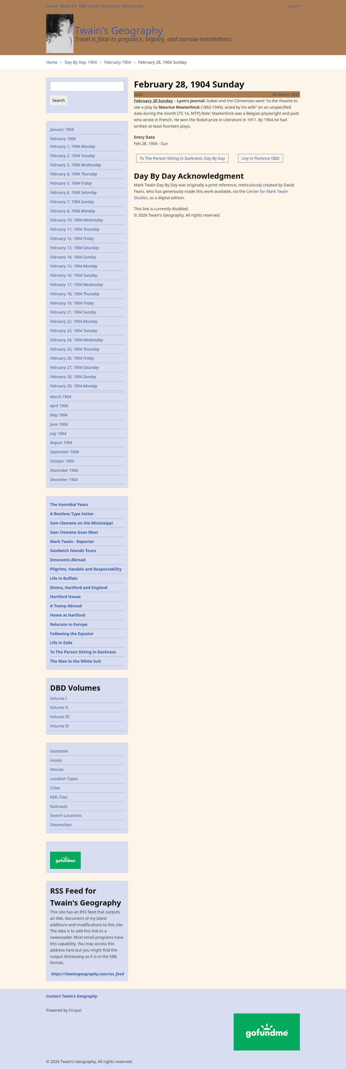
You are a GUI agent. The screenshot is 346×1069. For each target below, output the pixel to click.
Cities (55, 787)
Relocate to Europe (68, 624)
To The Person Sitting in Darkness (83, 651)
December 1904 (64, 479)
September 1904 (64, 451)
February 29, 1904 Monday (73, 386)
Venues (57, 769)
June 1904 (59, 424)
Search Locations (66, 815)
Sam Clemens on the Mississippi (81, 523)
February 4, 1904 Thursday (73, 174)
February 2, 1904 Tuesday (72, 155)
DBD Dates (89, 6)
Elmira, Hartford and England (78, 587)
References (132, 6)
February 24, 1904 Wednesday (76, 339)
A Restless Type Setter (72, 513)
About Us (68, 6)
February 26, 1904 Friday (72, 358)
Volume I (58, 698)
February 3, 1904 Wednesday (75, 164)
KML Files (59, 797)
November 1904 (64, 470)
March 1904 (60, 396)
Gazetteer (59, 751)
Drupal (75, 1010)
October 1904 (62, 461)
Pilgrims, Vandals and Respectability (86, 569)
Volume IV (59, 726)
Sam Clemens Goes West (74, 532)
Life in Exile (61, 642)
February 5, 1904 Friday (71, 183)
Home (51, 6)
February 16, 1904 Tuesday (73, 275)
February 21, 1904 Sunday (73, 312)
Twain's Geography (119, 30)
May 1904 (58, 415)
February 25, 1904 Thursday (74, 349)
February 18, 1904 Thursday (74, 293)
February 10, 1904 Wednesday (76, 220)
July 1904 (58, 433)
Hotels (56, 760)
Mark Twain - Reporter (72, 541)
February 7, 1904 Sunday (72, 201)
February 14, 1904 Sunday (73, 257)
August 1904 (61, 442)
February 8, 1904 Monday (72, 211)
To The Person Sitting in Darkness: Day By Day (182, 158)
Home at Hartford (67, 615)
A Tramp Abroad (66, 605)
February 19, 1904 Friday (72, 303)
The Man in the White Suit (75, 661)
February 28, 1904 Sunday (73, 376)
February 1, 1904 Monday (72, 146)
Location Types (64, 778)
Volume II (59, 707)
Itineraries (110, 6)
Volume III (59, 716)
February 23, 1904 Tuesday (73, 330)
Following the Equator (72, 633)
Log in (294, 6)
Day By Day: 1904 (81, 62)
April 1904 (59, 405)
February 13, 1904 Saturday (74, 247)
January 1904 (61, 129)
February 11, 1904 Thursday (74, 229)
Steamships (61, 824)
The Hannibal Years (69, 504)
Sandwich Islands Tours (73, 550)
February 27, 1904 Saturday (74, 367)
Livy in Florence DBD (260, 158)
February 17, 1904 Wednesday (76, 284)
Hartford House (65, 596)
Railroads (58, 806)
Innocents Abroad (67, 559)
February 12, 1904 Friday (72, 238)
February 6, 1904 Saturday (73, 192)
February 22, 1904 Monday (73, 321)
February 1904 (117, 62)
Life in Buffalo (64, 578)
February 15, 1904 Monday (73, 266)
